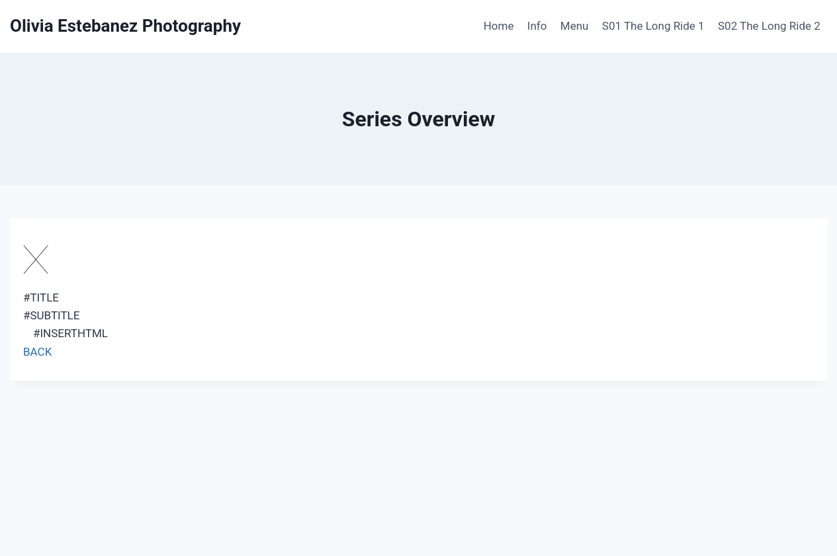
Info (537, 25)
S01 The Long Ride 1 (653, 25)
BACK (37, 351)
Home (499, 25)
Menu (574, 25)
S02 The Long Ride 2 (769, 25)
